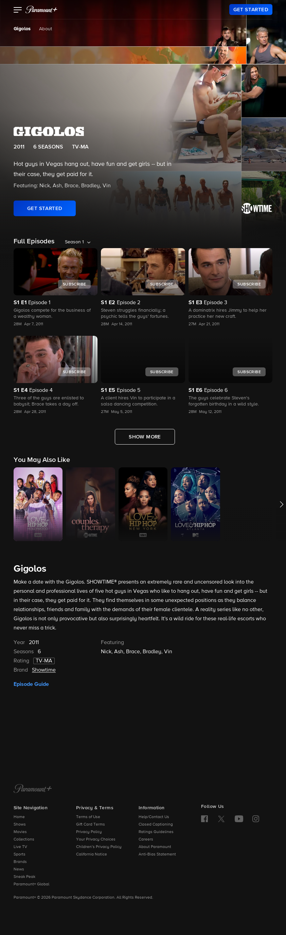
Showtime (44, 670)
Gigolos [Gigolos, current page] (22, 29)
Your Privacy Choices (95, 839)
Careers (146, 839)
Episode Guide (31, 684)
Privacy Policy (89, 832)
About (45, 29)
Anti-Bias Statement (157, 854)
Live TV (20, 847)
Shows (20, 825)
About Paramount (155, 847)
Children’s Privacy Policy (99, 847)
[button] (17, 10)
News (19, 869)
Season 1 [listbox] (74, 242)
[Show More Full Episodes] (145, 437)
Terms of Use (88, 817)
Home (19, 817)
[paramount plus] (41, 9)
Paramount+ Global (31, 884)
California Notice (91, 854)
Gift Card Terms (90, 825)
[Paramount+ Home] (33, 789)
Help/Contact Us (154, 817)
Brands (20, 862)
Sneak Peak (24, 877)
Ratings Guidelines (156, 832)
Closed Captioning (156, 825)
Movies (20, 832)
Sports (19, 854)
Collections (24, 839)
